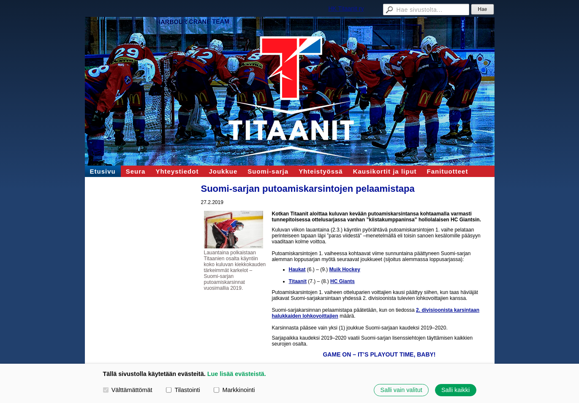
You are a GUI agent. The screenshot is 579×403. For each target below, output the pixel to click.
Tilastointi (183, 390)
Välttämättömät (127, 390)
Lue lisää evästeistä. (236, 373)
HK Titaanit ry (346, 8)
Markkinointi (234, 390)
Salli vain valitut (401, 390)
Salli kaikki (455, 390)
